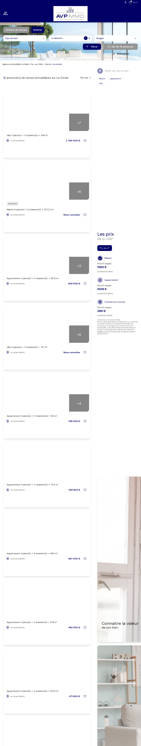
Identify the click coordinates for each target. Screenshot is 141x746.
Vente (48, 65)
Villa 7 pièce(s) (27, 136)
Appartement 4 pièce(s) (33, 279)
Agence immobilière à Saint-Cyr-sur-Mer (22, 65)
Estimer (37, 29)
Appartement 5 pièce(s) (32, 417)
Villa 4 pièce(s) (27, 348)
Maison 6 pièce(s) (30, 210)
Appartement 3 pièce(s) (32, 554)
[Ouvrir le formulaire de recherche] (92, 47)
